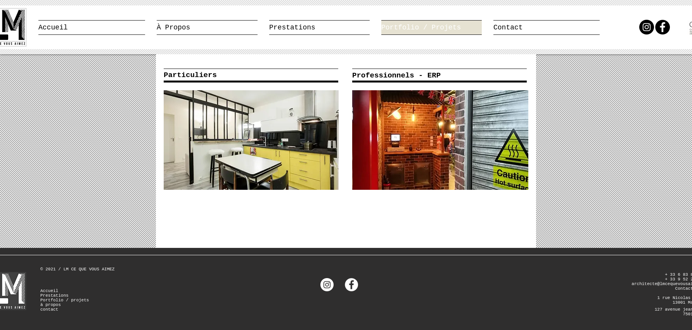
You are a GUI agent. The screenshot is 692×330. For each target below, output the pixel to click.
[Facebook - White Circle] (351, 284)
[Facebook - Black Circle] (662, 27)
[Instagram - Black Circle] (646, 27)
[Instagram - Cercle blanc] (327, 284)
